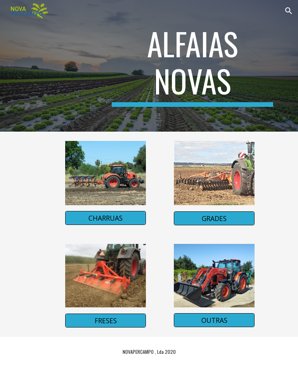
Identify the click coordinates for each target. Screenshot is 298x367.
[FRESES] (105, 321)
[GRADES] (214, 218)
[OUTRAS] (214, 320)
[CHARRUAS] (105, 218)
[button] (288, 11)
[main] (192, 66)
